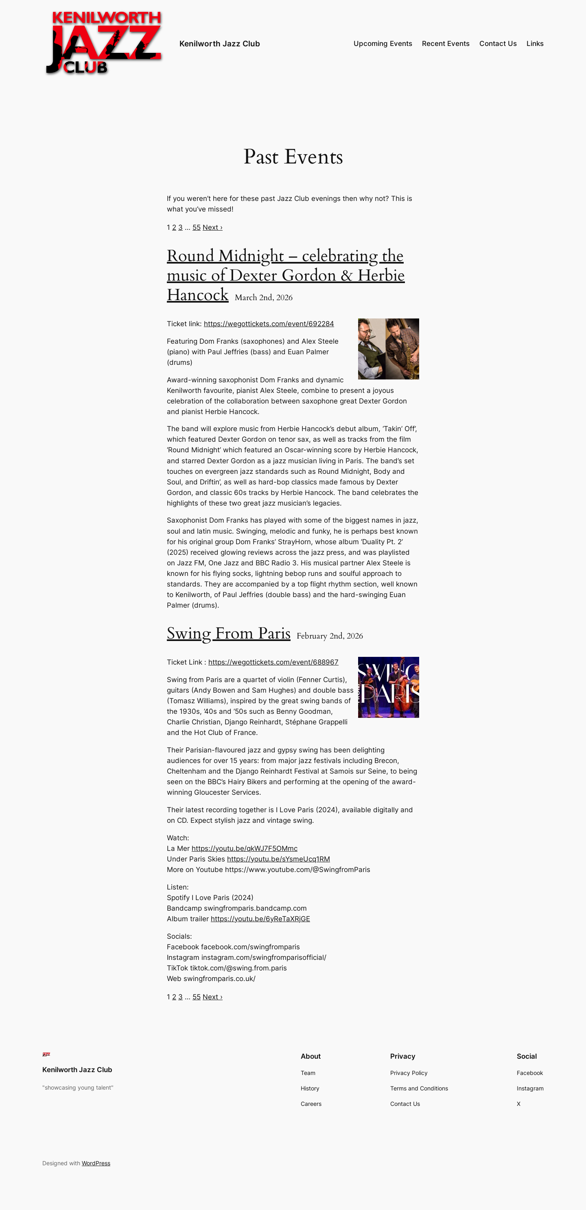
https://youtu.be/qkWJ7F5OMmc (244, 848)
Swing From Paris (229, 633)
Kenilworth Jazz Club (219, 43)
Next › (213, 227)
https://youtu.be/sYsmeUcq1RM (278, 859)
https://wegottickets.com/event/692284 (269, 324)
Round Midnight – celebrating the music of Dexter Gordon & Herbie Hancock (286, 275)
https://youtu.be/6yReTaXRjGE (260, 919)
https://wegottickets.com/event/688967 (273, 662)
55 (196, 227)
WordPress (96, 1163)
